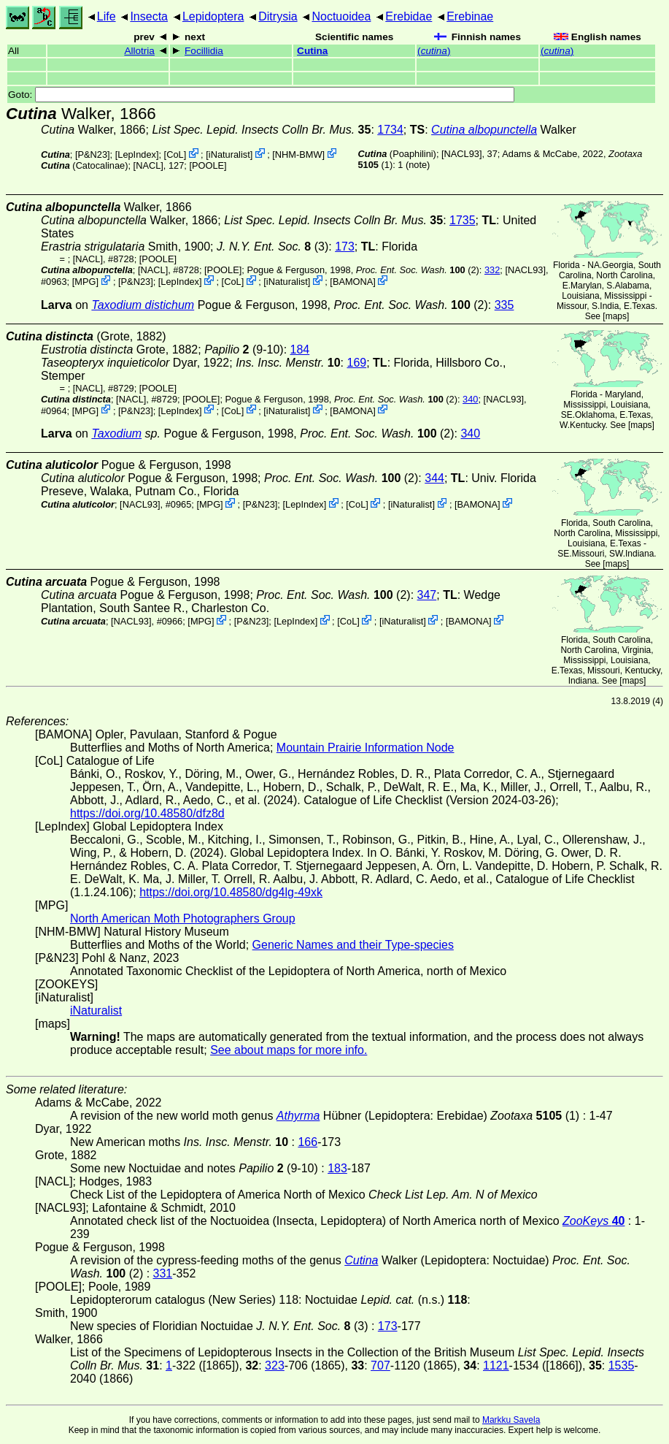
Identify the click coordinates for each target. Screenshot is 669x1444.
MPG (85, 281)
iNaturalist (229, 154)
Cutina (312, 50)
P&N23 (92, 154)
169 (356, 362)
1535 (621, 1365)
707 (380, 1365)
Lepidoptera (213, 16)
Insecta (149, 16)
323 (275, 1365)
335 (504, 305)
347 (427, 595)
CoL (174, 154)
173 (345, 246)
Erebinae (469, 16)
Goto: (261, 94)
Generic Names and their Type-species (353, 945)
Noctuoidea (341, 16)
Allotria (139, 50)
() (433, 50)
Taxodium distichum (142, 305)
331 (163, 1273)
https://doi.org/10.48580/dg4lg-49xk (230, 892)
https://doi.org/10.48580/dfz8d (147, 813)
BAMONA (353, 281)
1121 (496, 1365)
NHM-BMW (298, 154)
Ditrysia (277, 16)
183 (337, 1168)
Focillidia (204, 50)
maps (616, 316)
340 (470, 399)
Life (106, 16)
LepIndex (136, 154)
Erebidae (408, 16)
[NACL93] (461, 153)
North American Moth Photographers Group (182, 918)
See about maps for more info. (288, 1050)
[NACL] (148, 165)
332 (492, 269)
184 (300, 349)
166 (307, 1142)
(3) (272, 246)
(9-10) (244, 349)
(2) (417, 269)
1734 (390, 129)
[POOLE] (207, 165)
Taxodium (116, 433)
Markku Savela (511, 1420)
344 (434, 478)
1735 (462, 220)
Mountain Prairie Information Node (366, 747)
